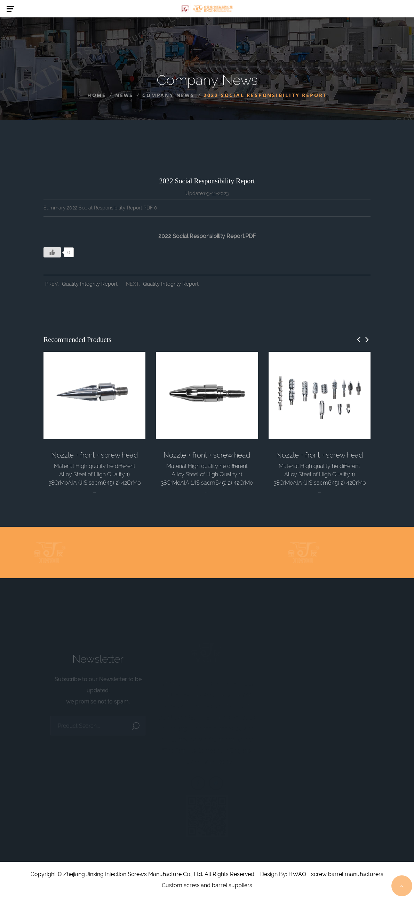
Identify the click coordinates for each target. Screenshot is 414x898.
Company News (168, 95)
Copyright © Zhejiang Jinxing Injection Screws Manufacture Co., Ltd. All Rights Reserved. (143, 874)
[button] (358, 339)
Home (96, 95)
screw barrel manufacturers (347, 874)
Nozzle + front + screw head (94, 455)
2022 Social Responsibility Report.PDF (207, 236)
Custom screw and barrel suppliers (207, 885)
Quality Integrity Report (90, 284)
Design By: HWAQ (283, 874)
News (124, 95)
